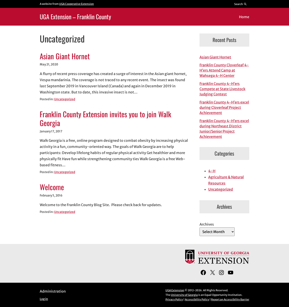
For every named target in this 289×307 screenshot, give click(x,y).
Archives (207, 224)
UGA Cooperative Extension (76, 3)
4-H (211, 171)
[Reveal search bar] (240, 4)
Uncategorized (64, 99)
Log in (44, 299)
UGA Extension (174, 290)
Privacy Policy (174, 299)
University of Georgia (184, 294)
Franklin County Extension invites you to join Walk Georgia (105, 118)
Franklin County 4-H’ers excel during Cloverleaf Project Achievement (224, 107)
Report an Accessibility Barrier (230, 299)
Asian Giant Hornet (65, 56)
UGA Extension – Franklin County (75, 16)
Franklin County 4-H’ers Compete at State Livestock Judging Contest (222, 88)
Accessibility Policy (197, 299)
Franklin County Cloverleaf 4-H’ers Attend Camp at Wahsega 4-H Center (224, 70)
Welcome (52, 187)
